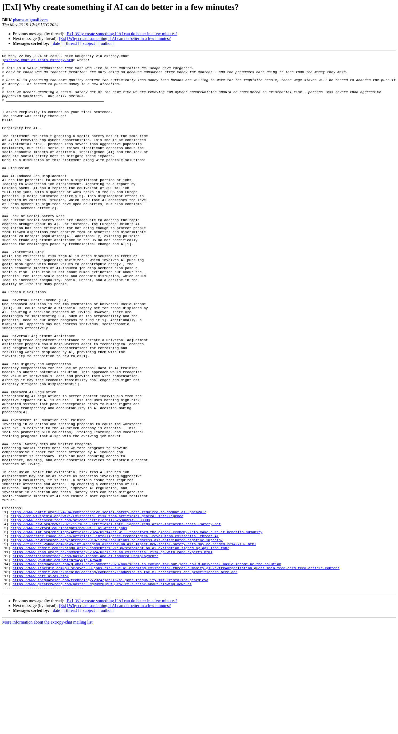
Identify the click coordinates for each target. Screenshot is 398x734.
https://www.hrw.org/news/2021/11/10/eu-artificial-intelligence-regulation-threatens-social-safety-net (115, 618)
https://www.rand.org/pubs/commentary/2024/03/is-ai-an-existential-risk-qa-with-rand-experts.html (112, 651)
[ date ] (56, 43)
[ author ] (106, 43)
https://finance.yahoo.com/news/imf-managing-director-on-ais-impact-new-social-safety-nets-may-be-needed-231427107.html (133, 642)
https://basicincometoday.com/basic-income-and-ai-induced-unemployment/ (85, 656)
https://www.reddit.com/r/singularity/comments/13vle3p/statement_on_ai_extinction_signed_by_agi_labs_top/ (121, 647)
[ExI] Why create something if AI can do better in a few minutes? (121, 33)
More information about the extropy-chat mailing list (47, 729)
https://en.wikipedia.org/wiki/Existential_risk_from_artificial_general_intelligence (96, 608)
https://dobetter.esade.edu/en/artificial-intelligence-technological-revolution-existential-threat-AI (114, 632)
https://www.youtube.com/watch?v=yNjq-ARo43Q (57, 661)
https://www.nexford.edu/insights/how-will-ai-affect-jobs (68, 623)
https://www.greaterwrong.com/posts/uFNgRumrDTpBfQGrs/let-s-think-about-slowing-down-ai (102, 690)
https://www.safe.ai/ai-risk (41, 680)
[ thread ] (71, 43)
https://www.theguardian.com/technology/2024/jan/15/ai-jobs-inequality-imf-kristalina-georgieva (110, 685)
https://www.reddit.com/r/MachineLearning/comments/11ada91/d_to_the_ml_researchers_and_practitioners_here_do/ (125, 675)
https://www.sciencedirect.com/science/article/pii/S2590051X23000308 (80, 613)
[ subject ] (88, 43)
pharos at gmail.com (30, 20)
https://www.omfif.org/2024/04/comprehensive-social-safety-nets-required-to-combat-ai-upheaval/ (108, 603)
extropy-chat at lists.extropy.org (38, 61)
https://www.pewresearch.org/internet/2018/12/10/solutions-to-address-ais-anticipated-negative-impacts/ (116, 637)
